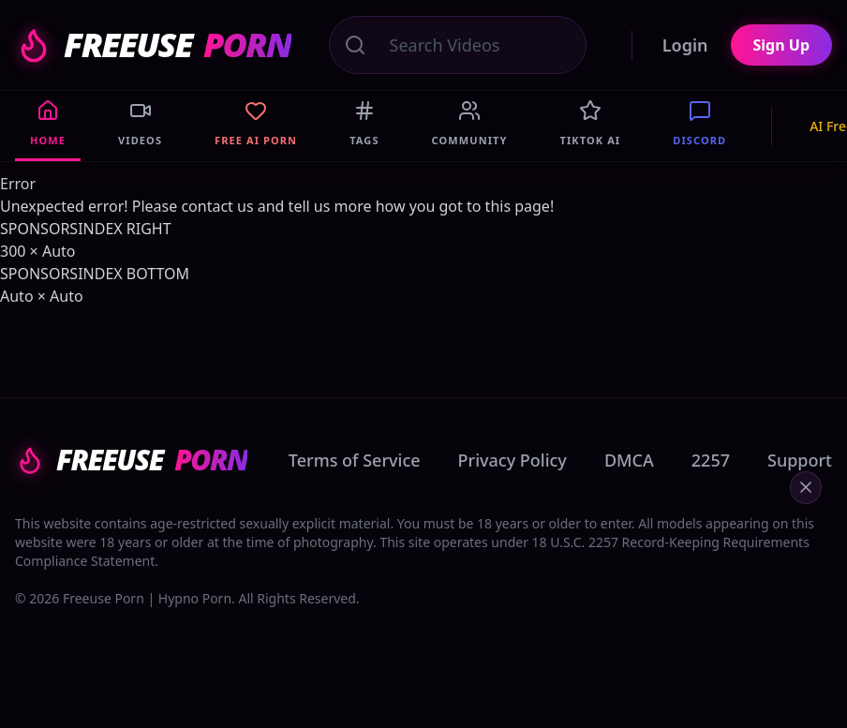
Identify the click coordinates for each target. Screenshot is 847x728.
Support (799, 460)
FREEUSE (153, 45)
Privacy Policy (512, 460)
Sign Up (781, 45)
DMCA (629, 460)
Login (685, 45)
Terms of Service (355, 460)
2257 (710, 460)
